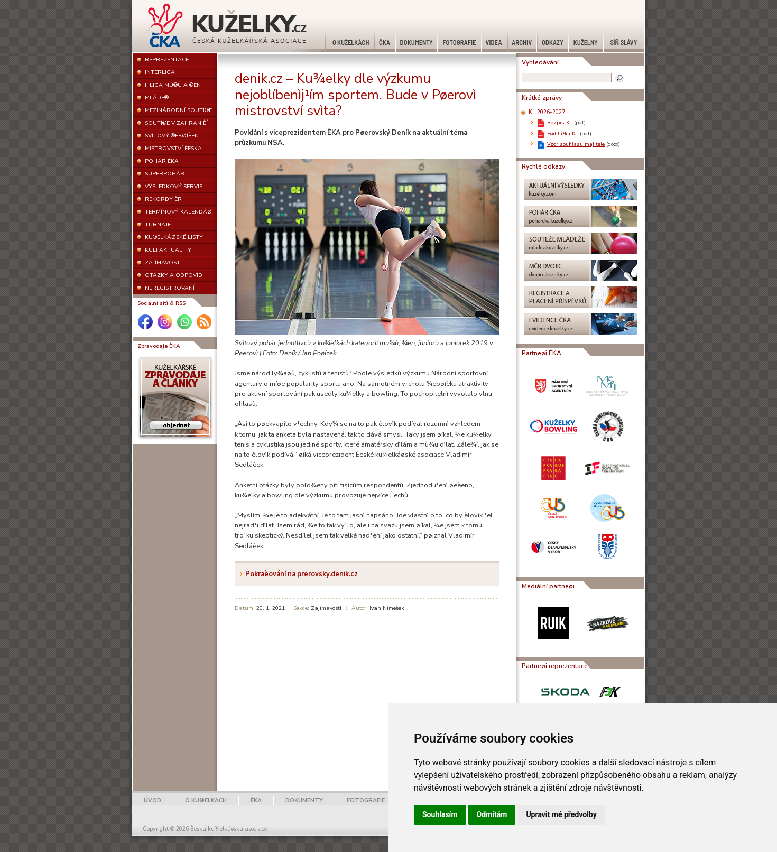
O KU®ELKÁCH (206, 800)
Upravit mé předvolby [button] (561, 814)
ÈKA (256, 800)
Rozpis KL (559, 122)
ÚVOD (152, 800)
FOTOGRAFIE (366, 800)
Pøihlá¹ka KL (562, 133)
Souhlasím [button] (440, 814)
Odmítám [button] (492, 814)
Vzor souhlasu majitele (576, 144)
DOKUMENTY (304, 800)
